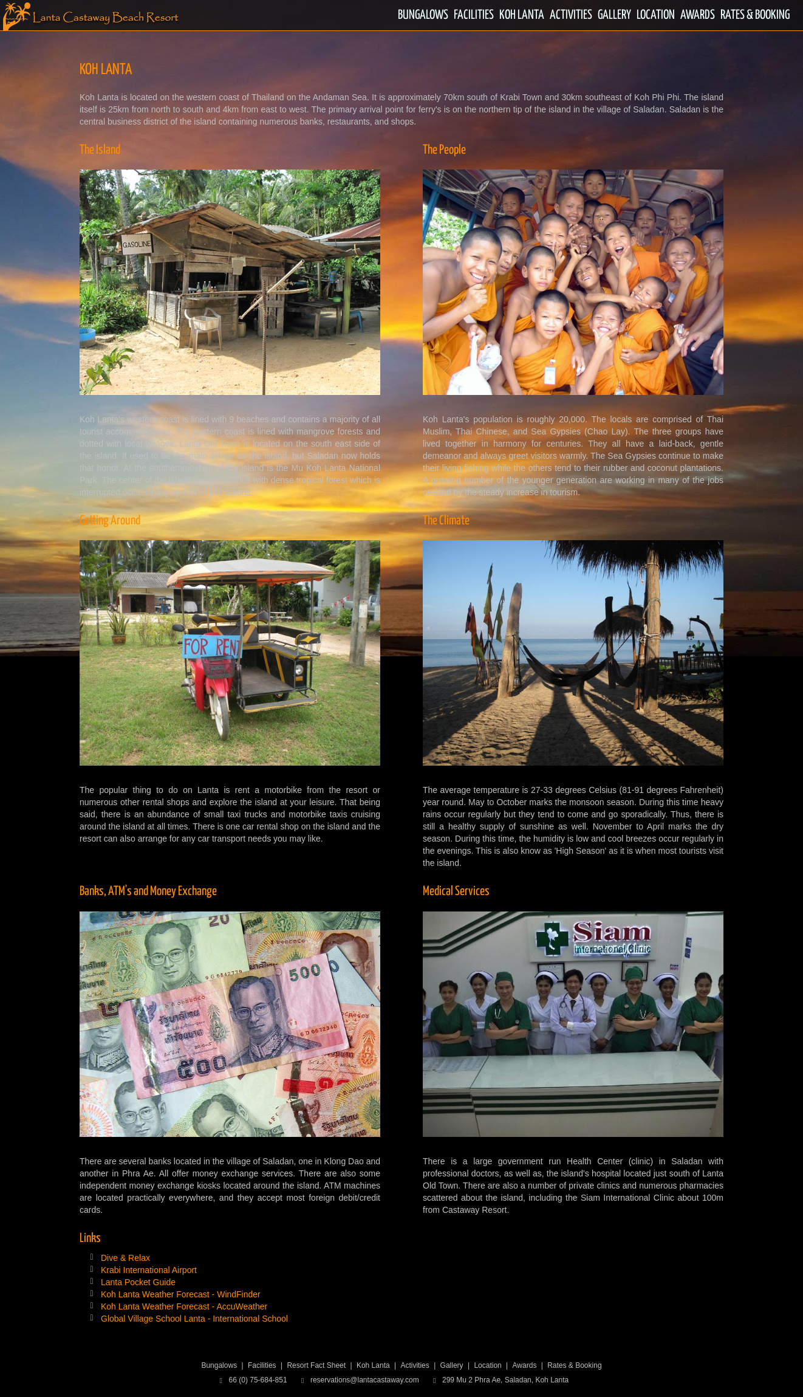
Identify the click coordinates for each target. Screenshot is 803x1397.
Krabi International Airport (149, 1270)
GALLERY (614, 15)
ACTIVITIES (571, 15)
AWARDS (697, 15)
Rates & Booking (574, 1365)
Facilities (262, 1365)
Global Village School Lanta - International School (194, 1318)
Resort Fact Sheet (316, 1365)
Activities (414, 1365)
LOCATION (656, 15)
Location (487, 1365)
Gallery (451, 1365)
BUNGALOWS (423, 15)
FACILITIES (474, 15)
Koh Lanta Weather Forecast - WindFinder (181, 1294)
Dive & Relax (125, 1258)
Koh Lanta (373, 1365)
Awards (525, 1365)
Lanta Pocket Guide (138, 1282)
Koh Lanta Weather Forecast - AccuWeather (184, 1306)
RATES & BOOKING (755, 15)
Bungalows (219, 1365)
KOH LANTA (521, 15)
